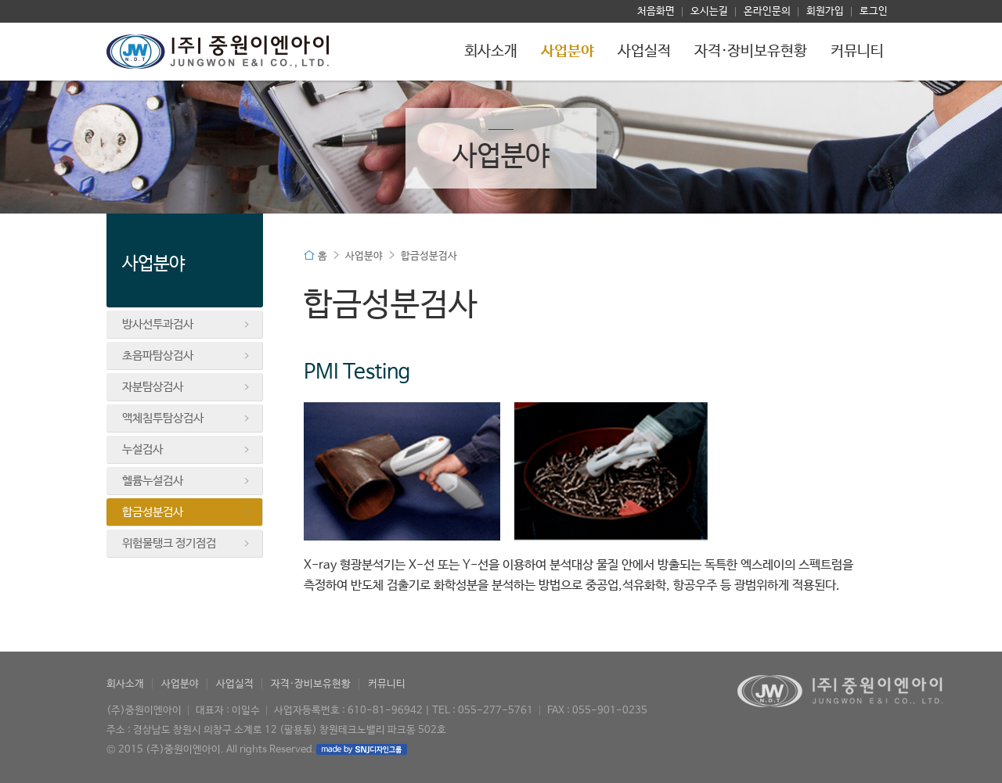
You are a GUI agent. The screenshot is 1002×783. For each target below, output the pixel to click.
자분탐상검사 (186, 387)
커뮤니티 (857, 51)
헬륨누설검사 (186, 481)
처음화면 (656, 11)
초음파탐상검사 (186, 356)
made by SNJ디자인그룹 (361, 749)
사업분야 (567, 51)
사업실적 (644, 51)
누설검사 (186, 450)
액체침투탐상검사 (186, 418)
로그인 (874, 11)
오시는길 (709, 11)
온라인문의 (767, 11)
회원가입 (825, 11)
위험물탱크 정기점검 (186, 544)
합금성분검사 (186, 512)
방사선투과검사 (186, 325)
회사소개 (490, 51)
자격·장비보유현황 (750, 51)
